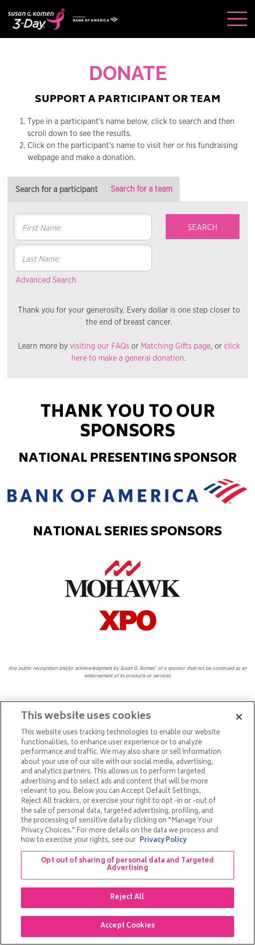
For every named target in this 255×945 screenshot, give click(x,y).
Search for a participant (56, 190)
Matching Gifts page (176, 346)
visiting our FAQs (99, 346)
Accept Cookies (127, 926)
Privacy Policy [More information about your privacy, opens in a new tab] (163, 840)
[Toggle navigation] (237, 19)
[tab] (56, 189)
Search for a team (141, 189)
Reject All (127, 897)
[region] (127, 823)
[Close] (239, 717)
